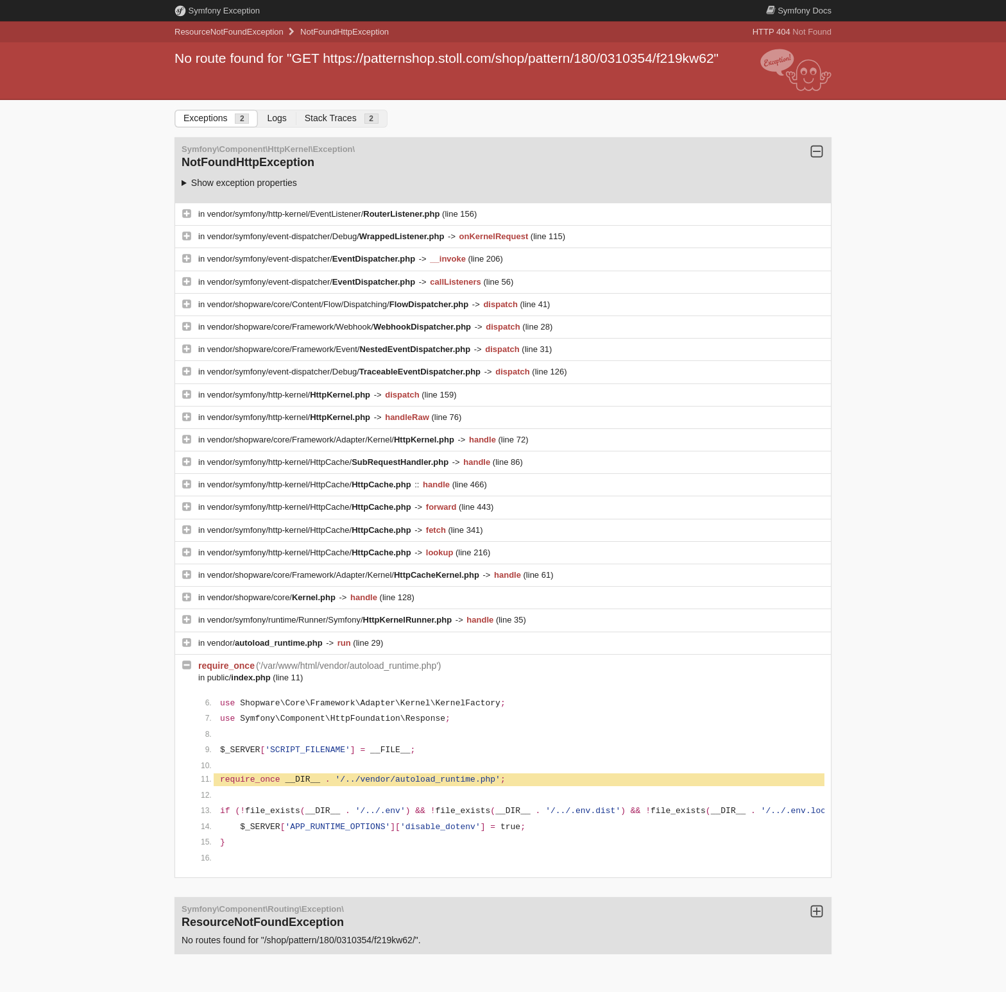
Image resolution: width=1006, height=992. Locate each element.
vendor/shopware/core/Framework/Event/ (340, 349)
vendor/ (266, 643)
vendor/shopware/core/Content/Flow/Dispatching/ (339, 304)
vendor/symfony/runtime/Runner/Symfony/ (330, 620)
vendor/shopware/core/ (272, 597)
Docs (798, 10)
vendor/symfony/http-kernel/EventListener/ (324, 214)
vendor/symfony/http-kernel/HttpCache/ (329, 462)
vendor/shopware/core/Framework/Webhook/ (340, 327)
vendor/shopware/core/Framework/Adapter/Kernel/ (332, 439)
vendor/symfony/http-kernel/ (290, 394)
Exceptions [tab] (216, 118)
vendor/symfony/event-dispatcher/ (312, 259)
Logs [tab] (276, 118)
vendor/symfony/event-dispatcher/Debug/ (327, 236)
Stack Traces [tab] (342, 118)
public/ (240, 677)
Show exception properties (244, 183)
